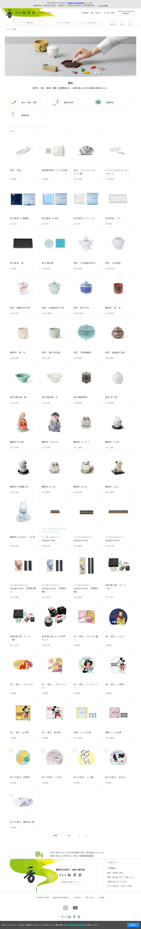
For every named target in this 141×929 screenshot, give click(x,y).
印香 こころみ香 (82, 732)
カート (130, 22)
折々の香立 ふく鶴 (83, 777)
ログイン (122, 22)
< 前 (68, 835)
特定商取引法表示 (43, 897)
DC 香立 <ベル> (115, 636)
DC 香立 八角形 (114, 684)
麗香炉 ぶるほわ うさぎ (22, 536)
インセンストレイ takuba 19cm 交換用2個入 (86, 588)
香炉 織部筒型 (80, 397)
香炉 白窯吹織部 (82, 352)
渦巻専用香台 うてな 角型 (54, 170)
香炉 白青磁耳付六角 (53, 307)
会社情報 (101, 897)
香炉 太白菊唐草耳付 (85, 262)
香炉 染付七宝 (81, 307)
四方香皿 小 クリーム (84, 218)
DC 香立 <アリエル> (22, 684)
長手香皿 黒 (16, 262)
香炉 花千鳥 (111, 397)
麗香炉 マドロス (50, 441)
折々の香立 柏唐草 (20, 777)
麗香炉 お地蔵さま (19, 486)
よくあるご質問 (109, 13)
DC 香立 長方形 (51, 732)
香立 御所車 (47, 262)
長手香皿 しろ (113, 218)
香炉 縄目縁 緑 (18, 397)
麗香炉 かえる (80, 486)
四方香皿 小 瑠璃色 (19, 218)
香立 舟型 (15, 170)
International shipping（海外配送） (126, 12)
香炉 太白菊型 (113, 262)
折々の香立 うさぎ (52, 777)
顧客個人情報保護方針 (61, 897)
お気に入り (113, 22)
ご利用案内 (85, 13)
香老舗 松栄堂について (70, 882)
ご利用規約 (77, 897)
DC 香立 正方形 (19, 732)
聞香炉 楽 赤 (113, 307)
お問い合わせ (89, 897)
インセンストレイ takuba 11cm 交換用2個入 (54, 588)
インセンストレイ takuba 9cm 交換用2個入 (23, 588)
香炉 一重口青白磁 (51, 352)
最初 (55, 835)
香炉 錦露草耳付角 (20, 307)
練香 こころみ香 (113, 732)
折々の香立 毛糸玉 (115, 777)
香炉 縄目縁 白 (50, 397)
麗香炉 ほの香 (17, 441)
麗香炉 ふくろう (82, 441)
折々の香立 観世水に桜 (22, 821)
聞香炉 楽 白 (17, 352)
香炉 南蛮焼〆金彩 (115, 352)
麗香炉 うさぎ (112, 441)
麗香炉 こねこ (112, 486)
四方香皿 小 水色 (50, 218)
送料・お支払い (96, 13)
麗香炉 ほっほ (49, 486)
